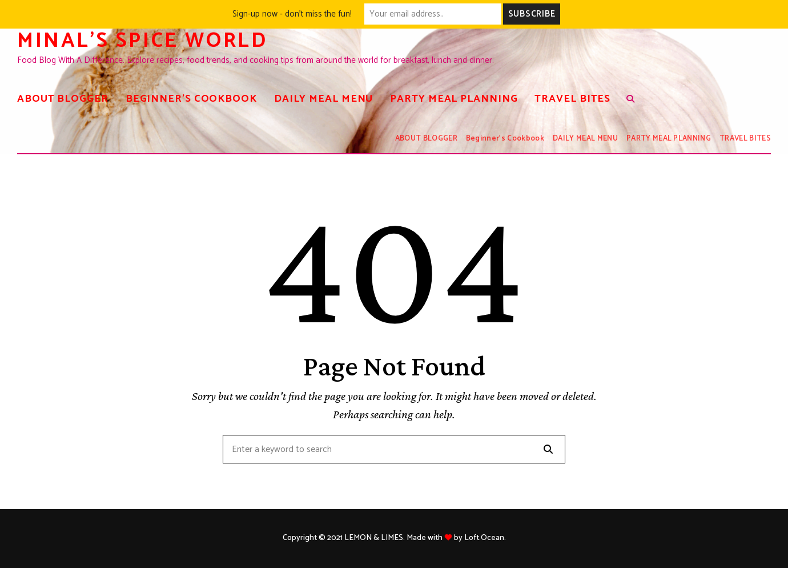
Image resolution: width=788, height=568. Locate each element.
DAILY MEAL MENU (323, 98)
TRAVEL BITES (572, 98)
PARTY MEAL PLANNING (453, 98)
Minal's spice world (142, 41)
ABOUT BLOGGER (62, 98)
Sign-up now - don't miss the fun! (292, 14)
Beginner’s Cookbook (191, 98)
